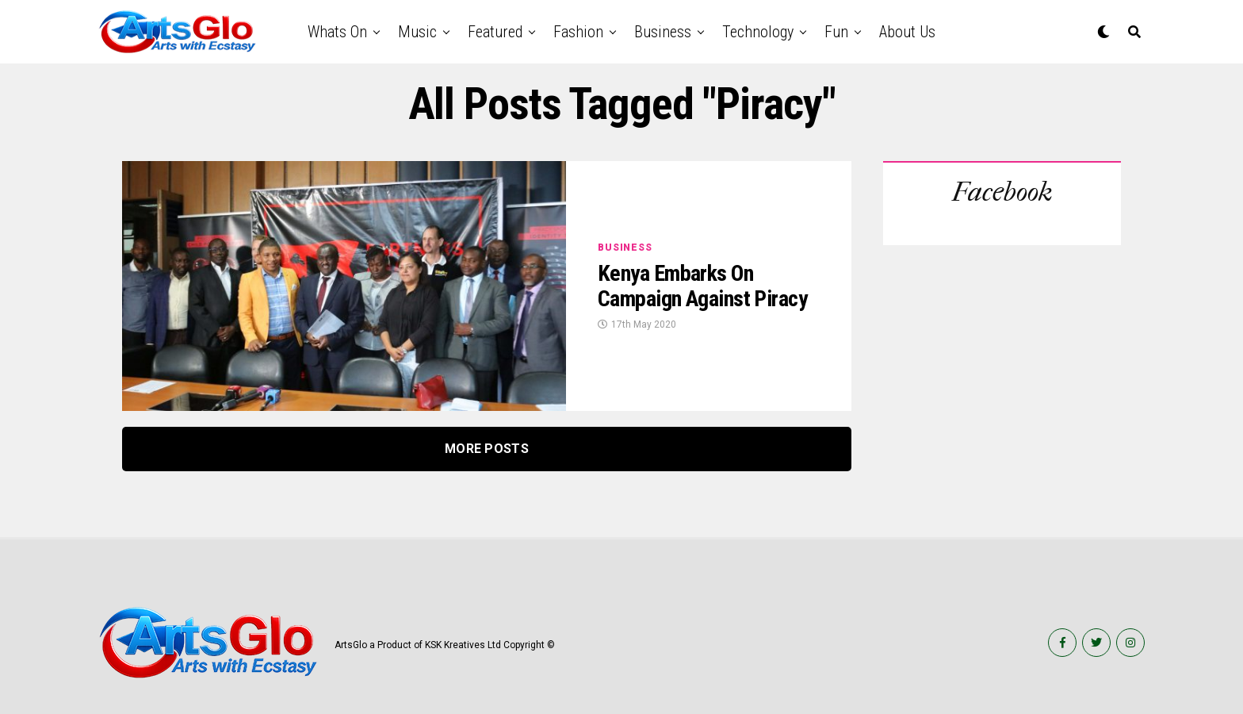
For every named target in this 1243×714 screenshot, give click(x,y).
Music (417, 31)
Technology (758, 31)
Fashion (578, 31)
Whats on (337, 31)
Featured (495, 31)
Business (662, 31)
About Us (907, 31)
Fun (836, 31)
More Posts (487, 448)
